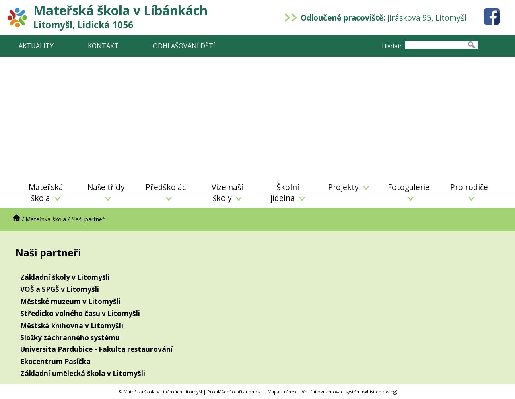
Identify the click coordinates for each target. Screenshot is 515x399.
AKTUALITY (36, 45)
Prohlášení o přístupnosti (234, 392)
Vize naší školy (227, 192)
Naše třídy (106, 191)
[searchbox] (435, 45)
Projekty (348, 187)
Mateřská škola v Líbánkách (120, 16)
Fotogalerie (409, 191)
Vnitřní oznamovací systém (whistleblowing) (349, 392)
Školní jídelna (287, 192)
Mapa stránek (282, 392)
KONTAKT (103, 45)
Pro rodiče (469, 191)
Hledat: (391, 46)
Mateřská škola (46, 192)
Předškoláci (167, 191)
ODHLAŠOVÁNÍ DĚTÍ (184, 45)
